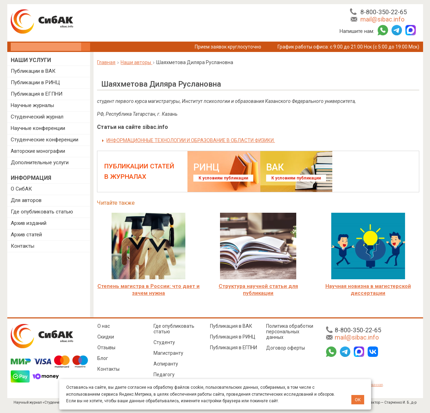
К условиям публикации (223, 178)
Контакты (22, 246)
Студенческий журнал (37, 117)
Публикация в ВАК (231, 326)
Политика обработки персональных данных (289, 331)
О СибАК (21, 189)
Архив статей (26, 234)
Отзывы (106, 347)
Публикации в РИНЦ (35, 82)
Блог (102, 358)
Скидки (105, 337)
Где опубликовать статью (42, 212)
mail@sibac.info (382, 19)
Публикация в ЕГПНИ (36, 94)
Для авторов (26, 200)
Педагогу (164, 374)
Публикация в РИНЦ (232, 337)
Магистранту (168, 353)
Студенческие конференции (44, 140)
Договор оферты (285, 348)
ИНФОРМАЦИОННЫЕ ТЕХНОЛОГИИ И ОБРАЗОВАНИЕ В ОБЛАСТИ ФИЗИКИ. (190, 140)
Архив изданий (28, 223)
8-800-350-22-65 (383, 12)
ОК (358, 399)
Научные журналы (32, 105)
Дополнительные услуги (40, 162)
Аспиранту (165, 364)
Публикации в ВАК (33, 71)
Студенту (164, 342)
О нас (103, 326)
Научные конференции (38, 128)
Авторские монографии (38, 151)
